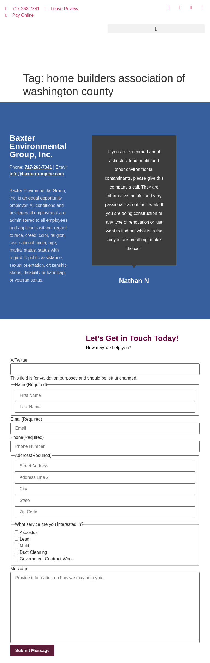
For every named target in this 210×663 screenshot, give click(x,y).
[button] (156, 28)
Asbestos (29, 532)
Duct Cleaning (33, 552)
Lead (25, 539)
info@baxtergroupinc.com (37, 174)
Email (26, 419)
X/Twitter (18, 360)
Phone (27, 437)
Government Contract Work (46, 559)
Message (19, 569)
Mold (24, 546)
